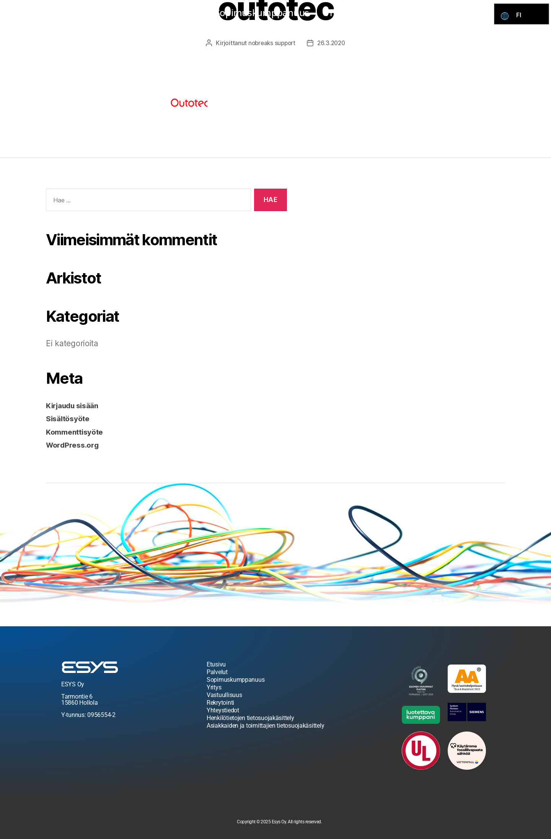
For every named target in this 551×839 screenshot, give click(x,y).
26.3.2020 (332, 43)
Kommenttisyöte (77, 431)
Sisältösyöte (70, 418)
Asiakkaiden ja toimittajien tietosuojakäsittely (265, 725)
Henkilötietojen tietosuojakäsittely (250, 717)
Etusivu (216, 664)
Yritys (338, 12)
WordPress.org (75, 444)
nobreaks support (271, 43)
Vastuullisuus (224, 694)
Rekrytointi (390, 12)
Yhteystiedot (456, 12)
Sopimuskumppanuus (262, 12)
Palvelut (181, 12)
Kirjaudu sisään (76, 405)
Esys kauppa (120, 12)
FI (520, 15)
